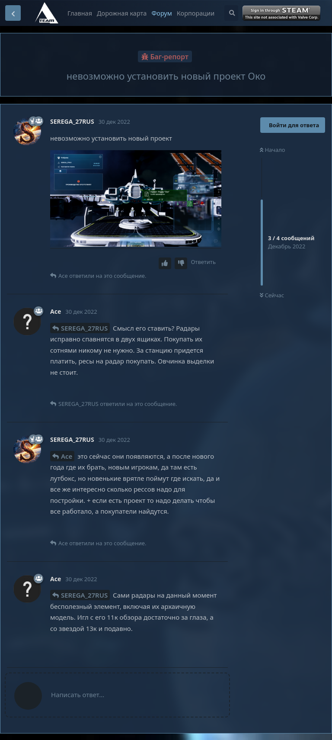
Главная (79, 13)
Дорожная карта (122, 13)
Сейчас (272, 295)
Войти (282, 13)
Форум (161, 13)
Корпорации (195, 13)
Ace (66, 456)
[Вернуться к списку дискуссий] (13, 13)
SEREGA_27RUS (84, 328)
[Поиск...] (231, 13)
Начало (272, 150)
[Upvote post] (165, 263)
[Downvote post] (181, 263)
